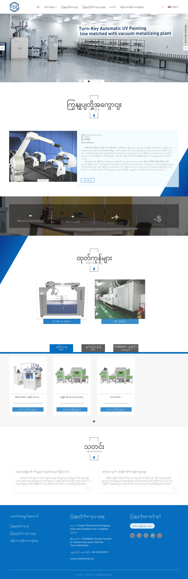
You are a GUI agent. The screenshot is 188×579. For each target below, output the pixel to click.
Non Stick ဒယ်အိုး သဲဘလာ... (28, 397)
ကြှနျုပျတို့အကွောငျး (69, 7)
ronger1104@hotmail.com (67, 559)
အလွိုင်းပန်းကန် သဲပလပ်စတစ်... (72, 397)
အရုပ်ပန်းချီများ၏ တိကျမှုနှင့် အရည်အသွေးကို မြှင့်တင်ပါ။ (42, 478)
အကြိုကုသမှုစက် (61, 348)
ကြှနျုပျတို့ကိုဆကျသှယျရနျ (93, 7)
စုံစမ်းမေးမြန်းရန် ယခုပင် (127, 526)
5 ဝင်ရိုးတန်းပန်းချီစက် (50, 321)
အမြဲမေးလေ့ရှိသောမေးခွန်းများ (132, 7)
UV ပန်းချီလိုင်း (107, 321)
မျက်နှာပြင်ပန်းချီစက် (93, 348)
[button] (2, 48)
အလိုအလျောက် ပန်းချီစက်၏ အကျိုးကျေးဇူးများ (124, 478)
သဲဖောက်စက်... (116, 397)
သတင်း (113, 7)
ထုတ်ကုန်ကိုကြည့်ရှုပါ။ (28, 409)
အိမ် (38, 7)
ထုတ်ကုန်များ (50, 7)
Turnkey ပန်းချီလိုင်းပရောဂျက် (125, 348)
